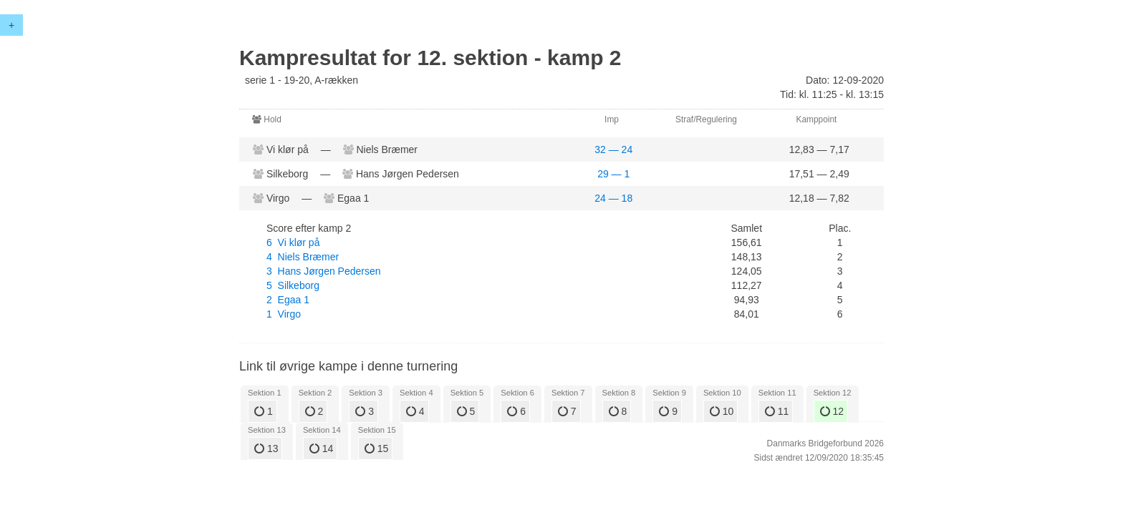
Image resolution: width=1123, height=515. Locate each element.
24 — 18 (613, 198)
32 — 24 (613, 149)
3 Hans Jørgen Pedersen (323, 271)
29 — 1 (613, 174)
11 (777, 411)
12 (832, 411)
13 (266, 448)
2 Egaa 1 (287, 299)
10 (721, 411)
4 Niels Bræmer (302, 257)
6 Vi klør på (292, 242)
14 (321, 448)
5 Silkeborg (292, 285)
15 (376, 448)
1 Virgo (283, 314)
